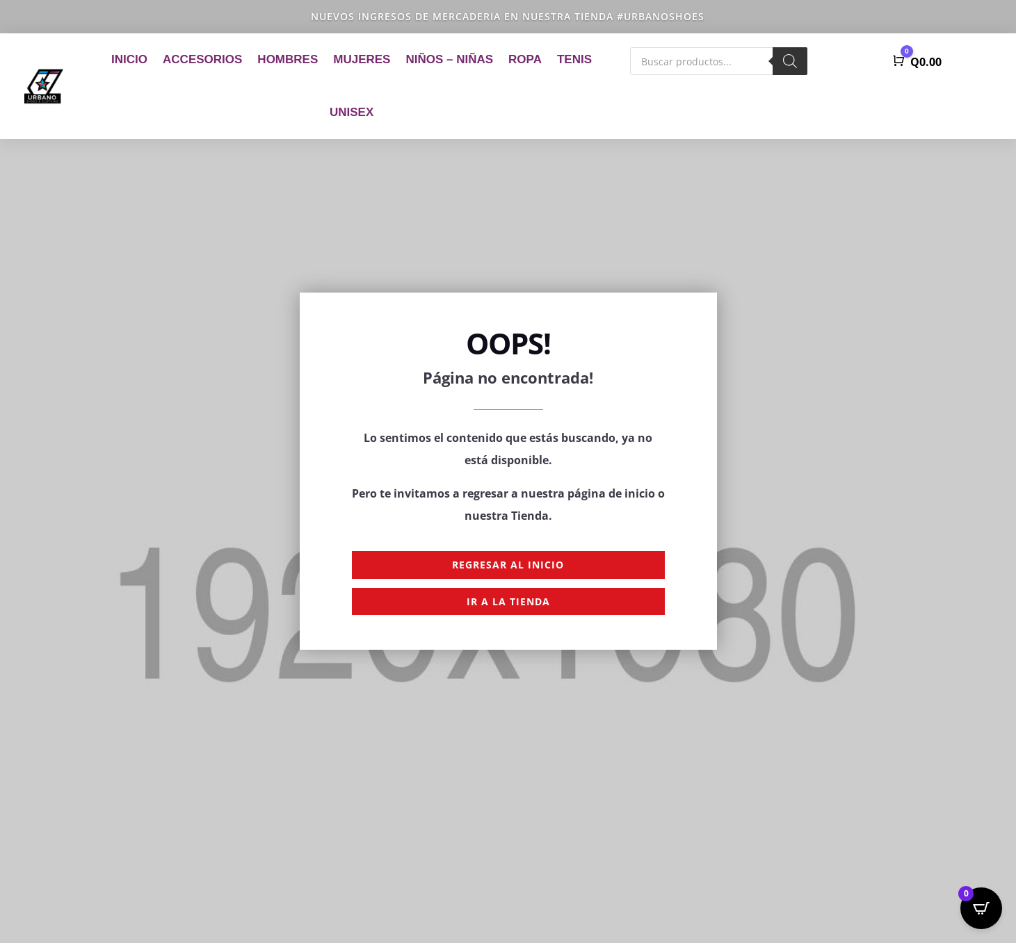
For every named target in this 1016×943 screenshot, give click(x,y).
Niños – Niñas (449, 59)
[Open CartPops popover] (981, 908)
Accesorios (202, 59)
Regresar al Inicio (508, 564)
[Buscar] (790, 61)
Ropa (525, 59)
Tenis (574, 59)
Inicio (129, 59)
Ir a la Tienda (508, 601)
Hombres (287, 59)
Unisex (351, 112)
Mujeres (361, 59)
